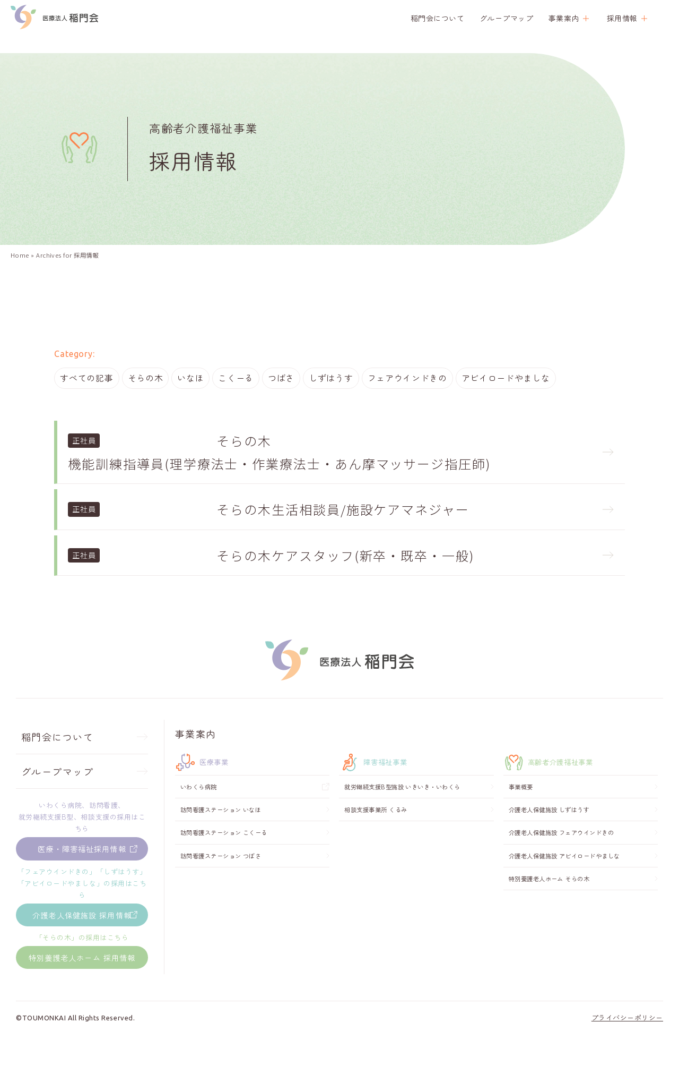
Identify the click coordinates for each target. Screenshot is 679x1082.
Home (20, 255)
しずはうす (332, 379)
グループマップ (507, 18)
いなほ (191, 379)
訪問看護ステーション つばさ (220, 884)
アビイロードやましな (508, 379)
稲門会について (438, 18)
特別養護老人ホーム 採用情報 (82, 996)
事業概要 (521, 815)
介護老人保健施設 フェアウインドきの (561, 861)
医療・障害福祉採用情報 (81, 877)
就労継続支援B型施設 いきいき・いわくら (402, 815)
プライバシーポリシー (627, 1065)
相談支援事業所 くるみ (375, 838)
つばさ (282, 379)
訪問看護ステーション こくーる (223, 861)
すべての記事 (87, 379)
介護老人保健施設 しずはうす (549, 838)
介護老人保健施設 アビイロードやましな (564, 884)
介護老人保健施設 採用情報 (82, 945)
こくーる (237, 379)
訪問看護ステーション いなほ (220, 838)
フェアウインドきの (409, 379)
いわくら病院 (198, 815)
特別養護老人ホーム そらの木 (549, 907)
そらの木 (145, 379)
